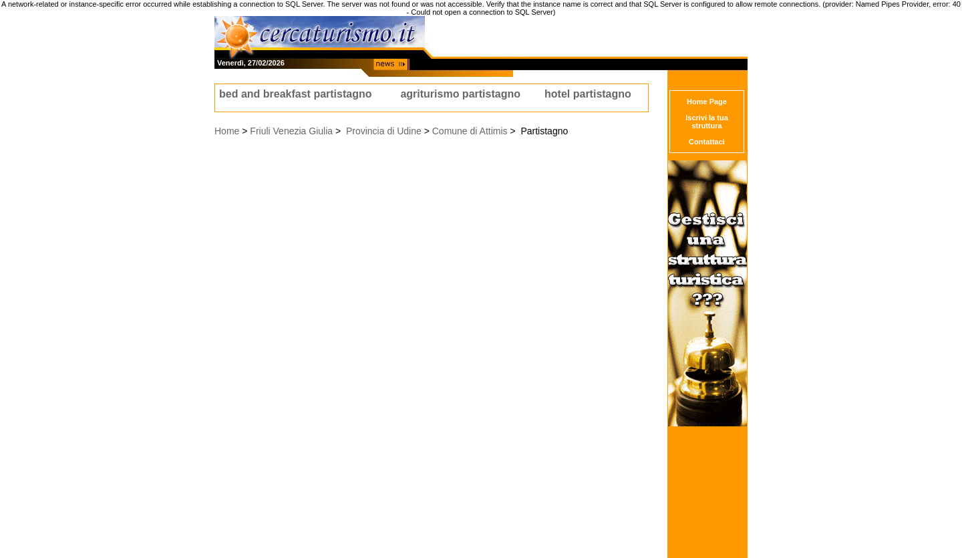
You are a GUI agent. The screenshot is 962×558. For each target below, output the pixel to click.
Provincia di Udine (384, 131)
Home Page (707, 102)
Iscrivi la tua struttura (706, 122)
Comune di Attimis (470, 131)
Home (226, 131)
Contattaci (707, 142)
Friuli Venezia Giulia (291, 131)
